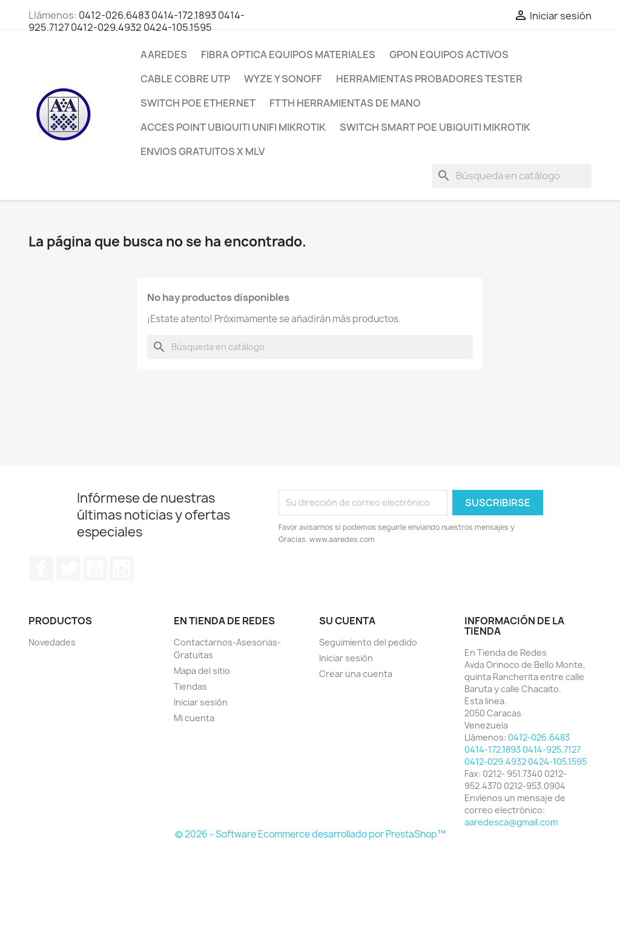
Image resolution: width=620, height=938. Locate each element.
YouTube (95, 569)
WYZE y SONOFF (283, 78)
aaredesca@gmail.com (511, 822)
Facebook (42, 569)
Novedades (52, 642)
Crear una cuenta (355, 673)
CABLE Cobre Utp (185, 78)
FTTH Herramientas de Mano (345, 103)
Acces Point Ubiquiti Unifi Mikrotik (233, 127)
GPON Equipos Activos (449, 54)
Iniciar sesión (201, 702)
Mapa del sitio (202, 670)
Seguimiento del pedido (368, 642)
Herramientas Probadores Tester (429, 78)
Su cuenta (347, 620)
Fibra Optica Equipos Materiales (288, 54)
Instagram (122, 569)
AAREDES (163, 54)
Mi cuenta (194, 718)
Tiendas (190, 686)
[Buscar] (512, 175)
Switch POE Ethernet (198, 103)
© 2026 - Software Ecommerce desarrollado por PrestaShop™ (310, 834)
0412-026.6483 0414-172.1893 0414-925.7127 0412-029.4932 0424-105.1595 (136, 21)
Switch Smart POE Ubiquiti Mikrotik (435, 127)
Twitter (68, 569)
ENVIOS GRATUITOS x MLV (202, 151)
